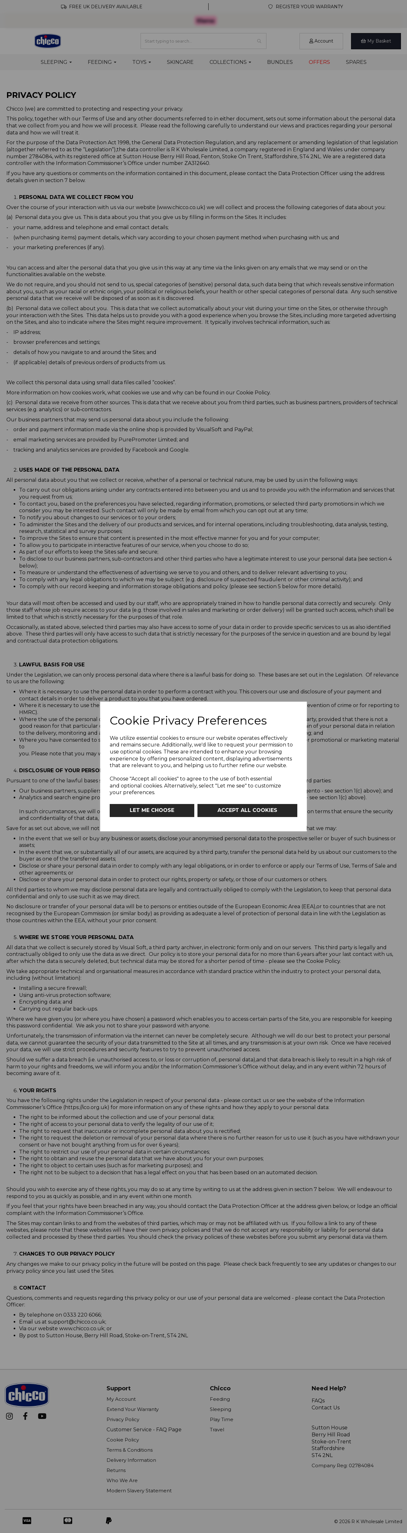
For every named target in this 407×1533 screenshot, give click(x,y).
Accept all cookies (247, 810)
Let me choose (152, 810)
